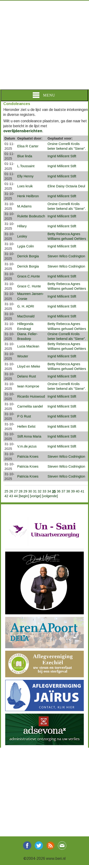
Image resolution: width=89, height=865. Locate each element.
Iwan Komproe (28, 386)
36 (59, 491)
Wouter (22, 356)
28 (21, 491)
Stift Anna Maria (29, 436)
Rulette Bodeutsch (31, 216)
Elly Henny (25, 176)
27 (16, 491)
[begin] (24, 496)
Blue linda (24, 156)
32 (40, 491)
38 (68, 491)
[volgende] (50, 496)
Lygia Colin (25, 246)
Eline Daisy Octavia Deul (66, 186)
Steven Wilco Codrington (66, 256)
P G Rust (24, 416)
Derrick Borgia (28, 256)
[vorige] (36, 496)
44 (16, 496)
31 (35, 491)
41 (82, 491)
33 (44, 491)
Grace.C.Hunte (28, 276)
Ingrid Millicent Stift (61, 156)
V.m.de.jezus (27, 446)
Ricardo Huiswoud (31, 396)
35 (54, 491)
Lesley (22, 236)
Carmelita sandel (30, 406)
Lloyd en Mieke (28, 366)
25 (6, 491)
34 (49, 491)
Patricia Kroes (27, 456)
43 (11, 496)
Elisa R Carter (27, 146)
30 (30, 491)
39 (73, 491)
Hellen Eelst (26, 426)
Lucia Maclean (28, 346)
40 (78, 491)
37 (63, 491)
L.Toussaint (25, 166)
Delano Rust (26, 376)
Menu (44, 95)
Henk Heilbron (28, 196)
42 (6, 496)
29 (25, 491)
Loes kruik (25, 186)
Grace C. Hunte (29, 286)
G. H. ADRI (25, 306)
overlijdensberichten (22, 131)
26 (11, 491)
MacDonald (25, 316)
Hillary (22, 226)
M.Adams (24, 206)
